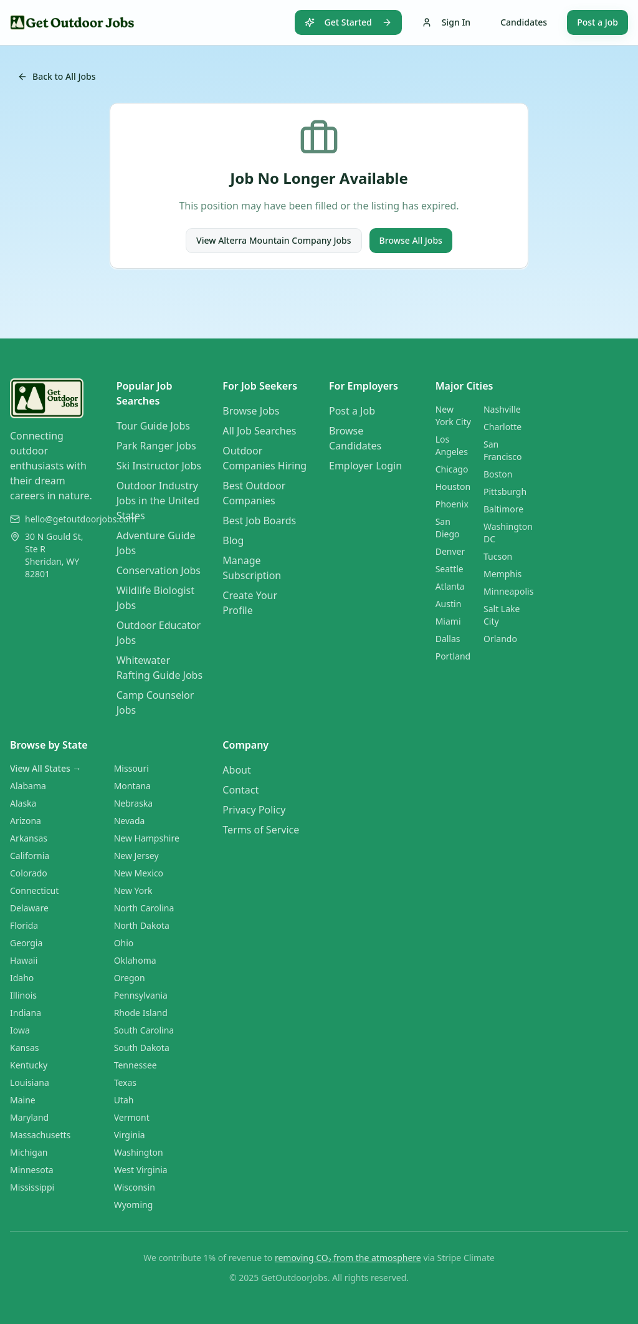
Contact (240, 790)
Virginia (129, 1135)
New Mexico (138, 873)
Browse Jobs (250, 411)
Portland (453, 656)
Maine (23, 1100)
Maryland (29, 1117)
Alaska (23, 803)
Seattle (450, 569)
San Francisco (502, 450)
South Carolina (144, 1030)
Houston (453, 486)
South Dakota (141, 1047)
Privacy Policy (253, 810)
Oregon (129, 978)
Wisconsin (134, 1187)
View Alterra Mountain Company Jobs (273, 240)
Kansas (24, 1047)
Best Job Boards (259, 520)
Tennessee (135, 1065)
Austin (449, 604)
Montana (132, 786)
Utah (124, 1100)
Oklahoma (135, 960)
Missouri (131, 768)
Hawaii (23, 960)
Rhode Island (141, 1013)
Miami (448, 621)
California (29, 855)
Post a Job (597, 22)
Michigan (28, 1152)
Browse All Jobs (410, 240)
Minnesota (32, 1170)
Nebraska (133, 803)
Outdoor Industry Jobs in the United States (158, 500)
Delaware (29, 908)
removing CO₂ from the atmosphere (348, 1258)
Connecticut (34, 890)
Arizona (25, 821)
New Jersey (136, 855)
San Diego (448, 528)
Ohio (124, 943)
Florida (24, 925)
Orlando (500, 639)
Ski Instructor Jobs (159, 466)
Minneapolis (508, 591)
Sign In (446, 22)
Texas (125, 1082)
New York (133, 890)
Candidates (523, 22)
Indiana (25, 1013)
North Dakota (141, 925)
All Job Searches (259, 431)
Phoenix (452, 504)
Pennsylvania (141, 995)
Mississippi (32, 1187)
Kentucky (28, 1065)
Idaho (22, 978)
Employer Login (365, 466)
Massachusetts (40, 1135)
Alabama (28, 786)
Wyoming (133, 1205)
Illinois (23, 995)
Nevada (129, 821)
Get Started (348, 22)
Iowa (20, 1030)
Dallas (448, 639)
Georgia (26, 943)
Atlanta (450, 586)
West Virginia (141, 1170)
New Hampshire (146, 838)
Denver (450, 551)
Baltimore (503, 509)
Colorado (28, 873)
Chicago (452, 469)
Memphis (502, 574)
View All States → (45, 768)
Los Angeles (452, 445)
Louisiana (29, 1082)
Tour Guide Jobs (153, 426)
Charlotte (502, 427)
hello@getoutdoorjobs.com (80, 519)
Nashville (502, 409)
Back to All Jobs (56, 76)
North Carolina (144, 908)
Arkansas (28, 838)
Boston (497, 474)
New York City (453, 415)
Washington (138, 1152)
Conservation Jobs (159, 570)
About (236, 770)
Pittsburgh (504, 491)
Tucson (497, 556)
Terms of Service (260, 830)
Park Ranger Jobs (156, 446)
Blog (233, 540)
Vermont (132, 1117)
